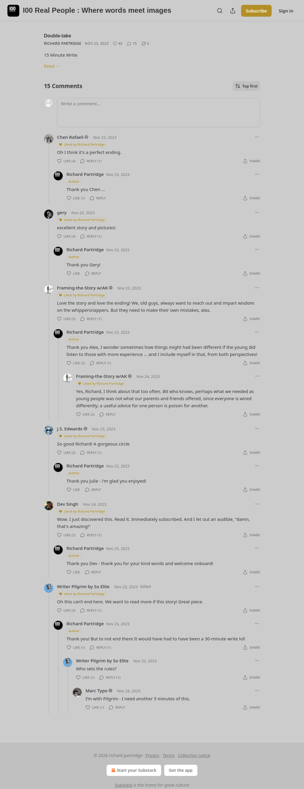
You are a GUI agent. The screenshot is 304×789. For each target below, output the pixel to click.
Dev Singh (67, 504)
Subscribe (256, 11)
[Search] (220, 11)
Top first (246, 86)
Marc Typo (96, 690)
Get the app (181, 770)
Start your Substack (133, 770)
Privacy (152, 755)
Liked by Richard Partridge (81, 144)
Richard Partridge (62, 43)
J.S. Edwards (70, 429)
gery (61, 212)
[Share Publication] (233, 11)
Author (74, 181)
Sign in (286, 11)
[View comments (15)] (131, 43)
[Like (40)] (117, 43)
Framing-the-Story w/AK (82, 288)
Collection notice (194, 755)
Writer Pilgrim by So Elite (83, 586)
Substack (123, 785)
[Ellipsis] (257, 137)
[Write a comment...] (158, 112)
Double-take (57, 35)
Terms (169, 755)
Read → (52, 66)
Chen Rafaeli (70, 137)
